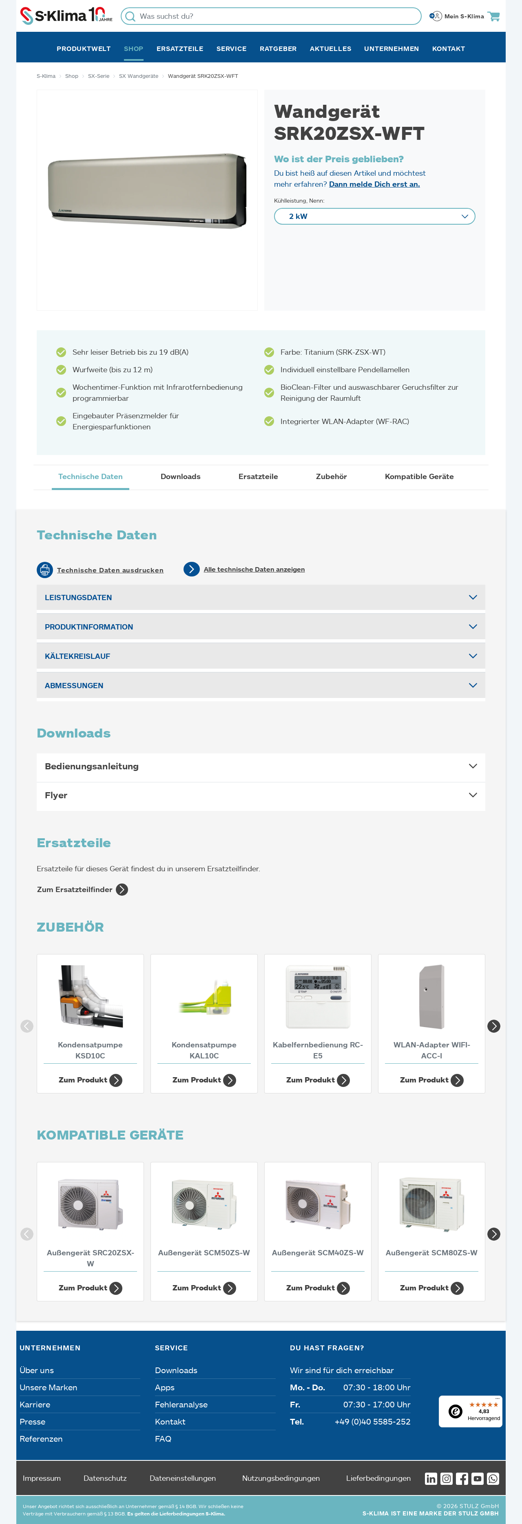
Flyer (56, 794)
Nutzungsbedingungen (281, 1477)
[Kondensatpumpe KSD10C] (90, 1011)
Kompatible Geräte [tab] (419, 476)
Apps (165, 1387)
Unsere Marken (48, 1387)
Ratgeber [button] (278, 48)
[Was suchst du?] (271, 16)
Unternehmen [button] (391, 48)
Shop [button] (134, 48)
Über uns (37, 1370)
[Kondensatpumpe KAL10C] (204, 1011)
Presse (32, 1421)
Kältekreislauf (77, 656)
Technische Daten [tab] (90, 476)
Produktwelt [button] (84, 48)
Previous (24, 1024)
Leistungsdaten (78, 597)
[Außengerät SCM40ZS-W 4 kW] (318, 1219)
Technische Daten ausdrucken (110, 570)
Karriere (35, 1404)
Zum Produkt (90, 1080)
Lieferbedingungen (378, 1477)
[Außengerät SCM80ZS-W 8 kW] (431, 1219)
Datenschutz (105, 1477)
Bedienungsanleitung (92, 765)
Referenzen (41, 1438)
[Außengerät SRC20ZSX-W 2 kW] (90, 1219)
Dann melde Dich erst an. (374, 183)
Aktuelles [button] (330, 48)
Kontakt (448, 48)
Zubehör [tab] (331, 476)
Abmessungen (74, 685)
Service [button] (232, 48)
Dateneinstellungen (183, 1477)
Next (491, 1024)
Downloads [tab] (181, 476)
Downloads (176, 1370)
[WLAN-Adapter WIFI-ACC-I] (431, 1011)
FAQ (163, 1438)
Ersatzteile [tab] (258, 476)
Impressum (42, 1477)
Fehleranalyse (181, 1404)
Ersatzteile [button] (180, 48)
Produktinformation (89, 626)
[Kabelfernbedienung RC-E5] (318, 1011)
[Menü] (497, 1400)
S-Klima (46, 76)
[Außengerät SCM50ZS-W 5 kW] (204, 1219)
